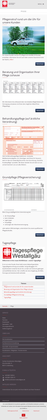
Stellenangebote (7, 328)
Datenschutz (25, 411)
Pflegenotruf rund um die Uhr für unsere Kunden (21, 20)
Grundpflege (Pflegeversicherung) (21, 177)
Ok (23, 415)
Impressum (5, 400)
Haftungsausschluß (13, 411)
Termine (4, 320)
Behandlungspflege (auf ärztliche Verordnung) (21, 120)
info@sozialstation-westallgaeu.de (15, 380)
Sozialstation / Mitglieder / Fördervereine (14, 350)
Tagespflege (9, 243)
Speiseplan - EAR (7, 324)
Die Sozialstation (7, 339)
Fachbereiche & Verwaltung (10, 343)
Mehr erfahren (23, 418)
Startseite (4, 306)
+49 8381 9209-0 (9, 375)
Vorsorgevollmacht (8, 326)
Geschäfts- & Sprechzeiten (10, 347)
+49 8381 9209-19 (10, 377)
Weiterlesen (40, 64)
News (4, 318)
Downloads (5, 322)
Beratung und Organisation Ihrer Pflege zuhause (21, 73)
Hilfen (11, 59)
